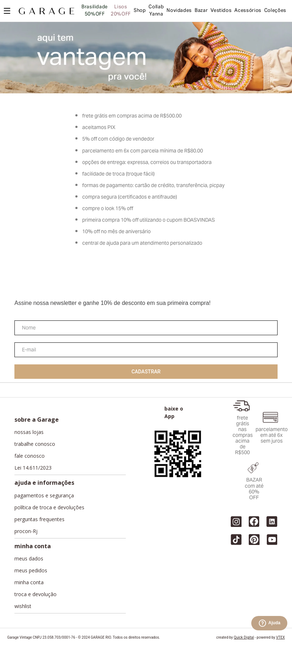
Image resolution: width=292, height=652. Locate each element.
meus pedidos (30, 570)
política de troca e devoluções (49, 507)
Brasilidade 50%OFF (94, 11)
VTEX (280, 637)
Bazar (201, 10)
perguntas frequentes (39, 519)
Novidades (179, 10)
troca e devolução (35, 594)
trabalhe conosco (34, 444)
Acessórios (247, 10)
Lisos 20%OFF (121, 11)
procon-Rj (25, 531)
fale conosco (29, 456)
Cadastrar (146, 371)
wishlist (22, 606)
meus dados (28, 558)
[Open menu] (7, 11)
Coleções (275, 10)
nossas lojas (29, 432)
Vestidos (221, 10)
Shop (140, 10)
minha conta (29, 582)
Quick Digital (244, 637)
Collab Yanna (156, 11)
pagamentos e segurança (44, 495)
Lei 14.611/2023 (33, 468)
